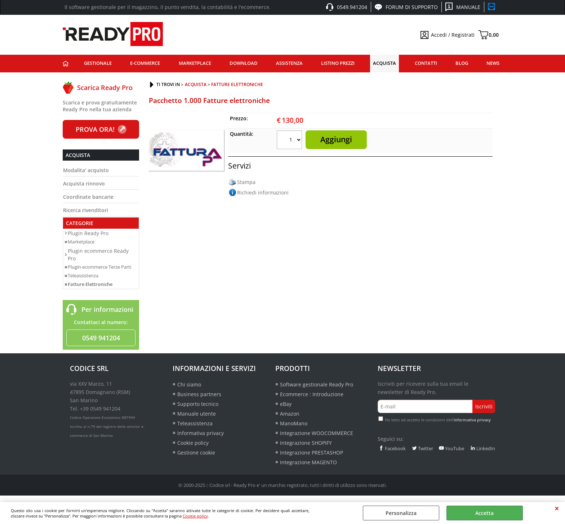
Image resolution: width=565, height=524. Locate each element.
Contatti (426, 63)
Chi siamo (189, 384)
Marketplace (195, 63)
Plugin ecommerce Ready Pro (98, 254)
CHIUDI (557, 508)
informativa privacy (472, 419)
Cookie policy (195, 516)
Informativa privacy (200, 433)
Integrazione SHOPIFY (306, 442)
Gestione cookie (196, 452)
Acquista (384, 63)
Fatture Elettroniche (90, 284)
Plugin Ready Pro (88, 233)
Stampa (246, 182)
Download (244, 63)
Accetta (484, 513)
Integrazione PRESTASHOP (311, 452)
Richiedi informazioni (263, 192)
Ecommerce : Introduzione (311, 394)
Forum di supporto (412, 7)
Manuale (468, 7)
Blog (461, 63)
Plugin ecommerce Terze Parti (99, 267)
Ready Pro (65, 63)
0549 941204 (101, 337)
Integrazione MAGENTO (308, 462)
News (492, 63)
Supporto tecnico (197, 403)
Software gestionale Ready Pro (316, 384)
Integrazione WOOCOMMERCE (316, 433)
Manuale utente (196, 413)
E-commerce (145, 63)
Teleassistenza (83, 275)
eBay (286, 403)
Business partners (199, 394)
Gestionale (98, 63)
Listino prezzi (338, 63)
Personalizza (401, 513)
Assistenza (289, 63)
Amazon (289, 413)
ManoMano (293, 423)
